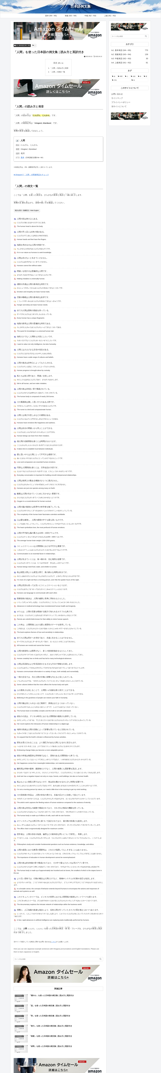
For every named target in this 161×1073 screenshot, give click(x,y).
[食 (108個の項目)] (114, 76)
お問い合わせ (117, 94)
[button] (100, 959)
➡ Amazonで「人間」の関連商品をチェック (32, 175)
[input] (58, 959)
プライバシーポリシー (120, 102)
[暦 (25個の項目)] (145, 76)
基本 (22, 158)
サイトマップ (117, 98)
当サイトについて (119, 106)
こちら (53, 942)
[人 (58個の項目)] (126, 76)
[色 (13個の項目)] (139, 80)
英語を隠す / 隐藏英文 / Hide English (27, 210)
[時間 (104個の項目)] (120, 76)
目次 (55, 63)
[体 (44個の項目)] (139, 76)
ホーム (90, 1066)
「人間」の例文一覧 (57, 72)
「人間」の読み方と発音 (59, 68)
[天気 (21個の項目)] (120, 80)
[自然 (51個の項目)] (133, 76)
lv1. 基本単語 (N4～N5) (22, 45)
